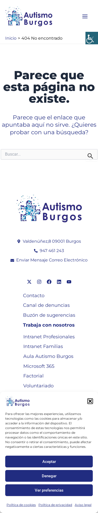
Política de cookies (21, 505)
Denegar (49, 476)
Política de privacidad (55, 505)
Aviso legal (83, 505)
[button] (90, 401)
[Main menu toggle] (85, 16)
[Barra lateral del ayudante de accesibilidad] (91, 38)
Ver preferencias (49, 490)
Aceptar (49, 461)
